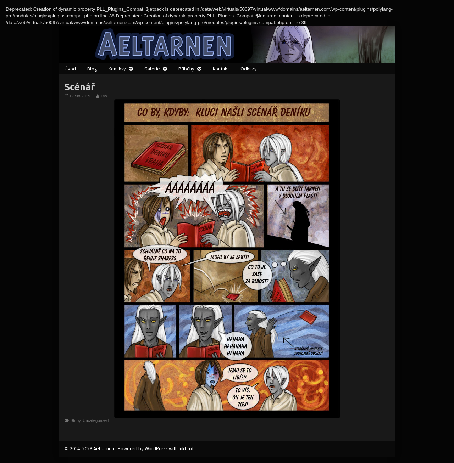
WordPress (156, 448)
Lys (103, 96)
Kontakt (221, 69)
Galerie (152, 69)
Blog (92, 69)
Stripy (76, 420)
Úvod (70, 69)
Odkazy (248, 69)
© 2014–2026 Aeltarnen (89, 448)
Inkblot (186, 448)
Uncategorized (96, 420)
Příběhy (186, 69)
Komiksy (117, 69)
